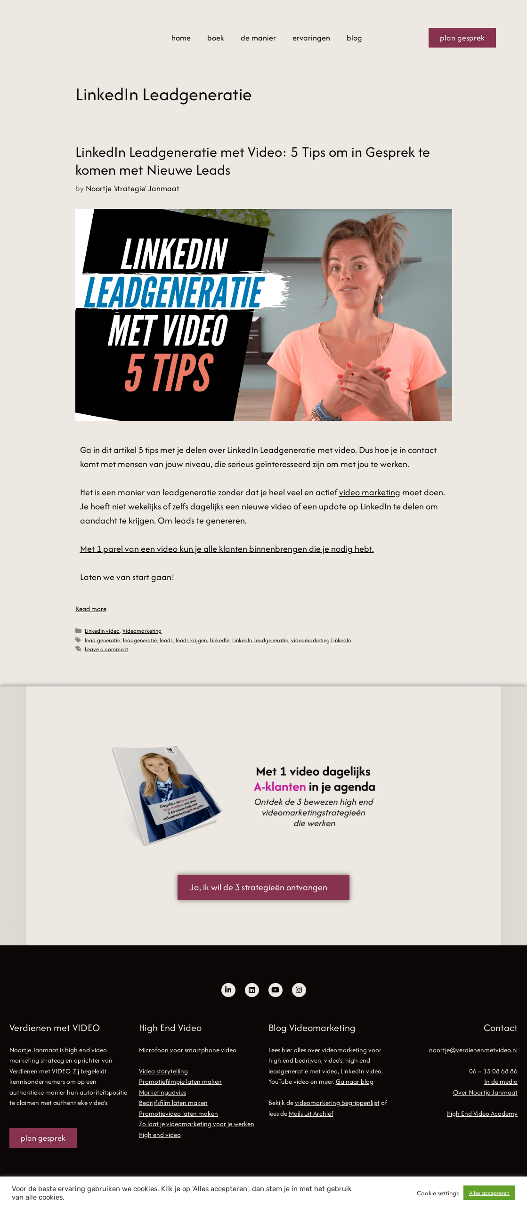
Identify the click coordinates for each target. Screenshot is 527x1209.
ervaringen (311, 37)
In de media (501, 1081)
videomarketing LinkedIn (321, 640)
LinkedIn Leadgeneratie (260, 640)
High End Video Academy (482, 1113)
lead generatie (102, 640)
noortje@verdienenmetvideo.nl (473, 1050)
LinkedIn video (102, 631)
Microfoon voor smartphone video (187, 1050)
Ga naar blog (354, 1081)
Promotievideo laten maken (178, 1113)
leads (166, 640)
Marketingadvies (162, 1092)
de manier (258, 37)
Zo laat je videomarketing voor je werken (196, 1123)
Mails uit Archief (311, 1113)
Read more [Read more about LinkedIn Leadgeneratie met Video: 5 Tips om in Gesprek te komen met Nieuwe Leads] (90, 608)
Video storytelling (163, 1071)
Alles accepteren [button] (489, 1193)
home (181, 37)
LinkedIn (219, 640)
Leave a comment (106, 649)
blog (354, 37)
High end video (160, 1134)
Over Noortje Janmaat (485, 1092)
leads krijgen (191, 640)
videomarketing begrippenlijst (337, 1102)
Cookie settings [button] (438, 1193)
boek (215, 37)
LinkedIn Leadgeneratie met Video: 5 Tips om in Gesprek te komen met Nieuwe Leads (252, 161)
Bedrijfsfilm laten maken (173, 1102)
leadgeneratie (140, 640)
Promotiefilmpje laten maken (180, 1081)
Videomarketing (142, 631)
